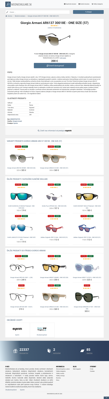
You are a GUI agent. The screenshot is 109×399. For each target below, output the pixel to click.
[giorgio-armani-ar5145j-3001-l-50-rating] (21, 259)
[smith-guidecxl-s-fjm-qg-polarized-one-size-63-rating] (21, 187)
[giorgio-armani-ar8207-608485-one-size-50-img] (54, 268)
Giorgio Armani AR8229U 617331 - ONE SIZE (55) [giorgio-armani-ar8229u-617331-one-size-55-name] (87, 308)
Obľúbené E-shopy (14, 320)
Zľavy (57, 380)
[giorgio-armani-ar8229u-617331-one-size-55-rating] (87, 288)
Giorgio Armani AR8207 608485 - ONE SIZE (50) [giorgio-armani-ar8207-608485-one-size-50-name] (54, 277)
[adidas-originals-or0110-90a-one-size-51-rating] (87, 219)
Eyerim (16, 123)
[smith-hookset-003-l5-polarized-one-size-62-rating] (87, 187)
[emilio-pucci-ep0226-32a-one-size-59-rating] (54, 187)
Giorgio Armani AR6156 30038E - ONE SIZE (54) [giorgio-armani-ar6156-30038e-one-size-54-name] (21, 168)
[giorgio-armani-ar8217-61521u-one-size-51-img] (87, 268)
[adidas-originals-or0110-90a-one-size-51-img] (87, 228)
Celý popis (63, 58)
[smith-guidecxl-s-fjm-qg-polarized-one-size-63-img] (21, 196)
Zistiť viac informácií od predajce (54, 131)
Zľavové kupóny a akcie (63, 369)
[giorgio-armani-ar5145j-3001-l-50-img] (21, 268)
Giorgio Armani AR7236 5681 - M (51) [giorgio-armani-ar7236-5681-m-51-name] (21, 307)
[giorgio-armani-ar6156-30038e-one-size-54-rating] (21, 149)
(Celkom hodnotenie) (54, 28)
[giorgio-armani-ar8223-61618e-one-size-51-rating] (54, 149)
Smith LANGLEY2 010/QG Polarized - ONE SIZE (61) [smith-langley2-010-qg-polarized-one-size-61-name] (21, 238)
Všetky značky (60, 373)
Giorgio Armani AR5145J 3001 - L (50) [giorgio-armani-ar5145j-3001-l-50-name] (21, 277)
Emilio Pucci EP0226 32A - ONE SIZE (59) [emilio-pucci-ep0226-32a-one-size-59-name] (54, 206)
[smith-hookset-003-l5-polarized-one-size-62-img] (87, 196)
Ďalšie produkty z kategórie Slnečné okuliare (27, 179)
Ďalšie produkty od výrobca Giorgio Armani (26, 250)
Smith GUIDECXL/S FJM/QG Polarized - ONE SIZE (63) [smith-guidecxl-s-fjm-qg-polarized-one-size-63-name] (21, 207)
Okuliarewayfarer (11, 390)
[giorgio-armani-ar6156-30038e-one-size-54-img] (21, 158)
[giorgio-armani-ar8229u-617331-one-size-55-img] (87, 297)
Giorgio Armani (17, 121)
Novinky (58, 378)
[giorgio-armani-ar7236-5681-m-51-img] (21, 297)
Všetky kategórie (97, 4)
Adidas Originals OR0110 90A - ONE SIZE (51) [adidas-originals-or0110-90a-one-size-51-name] (87, 237)
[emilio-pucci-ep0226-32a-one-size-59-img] (54, 196)
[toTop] (106, 398)
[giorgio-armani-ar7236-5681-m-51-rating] (21, 288)
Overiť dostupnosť (55, 65)
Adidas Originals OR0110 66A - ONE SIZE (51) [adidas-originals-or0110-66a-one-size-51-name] (54, 237)
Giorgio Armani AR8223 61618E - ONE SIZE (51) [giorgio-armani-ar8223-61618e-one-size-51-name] (54, 168)
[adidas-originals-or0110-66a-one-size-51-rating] (54, 219)
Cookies (92, 371)
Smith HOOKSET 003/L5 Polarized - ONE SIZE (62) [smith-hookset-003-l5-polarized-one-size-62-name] (87, 207)
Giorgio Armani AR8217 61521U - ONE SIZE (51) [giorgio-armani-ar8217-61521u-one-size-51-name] (87, 277)
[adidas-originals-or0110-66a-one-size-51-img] (54, 228)
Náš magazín (77, 369)
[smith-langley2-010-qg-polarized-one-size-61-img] (21, 228)
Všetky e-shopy (60, 375)
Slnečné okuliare (83, 4)
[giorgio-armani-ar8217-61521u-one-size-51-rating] (87, 259)
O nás (91, 369)
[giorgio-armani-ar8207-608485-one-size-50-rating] (54, 259)
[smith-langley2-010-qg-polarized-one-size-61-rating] (21, 219)
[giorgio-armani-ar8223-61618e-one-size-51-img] (54, 158)
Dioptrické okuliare (70, 4)
